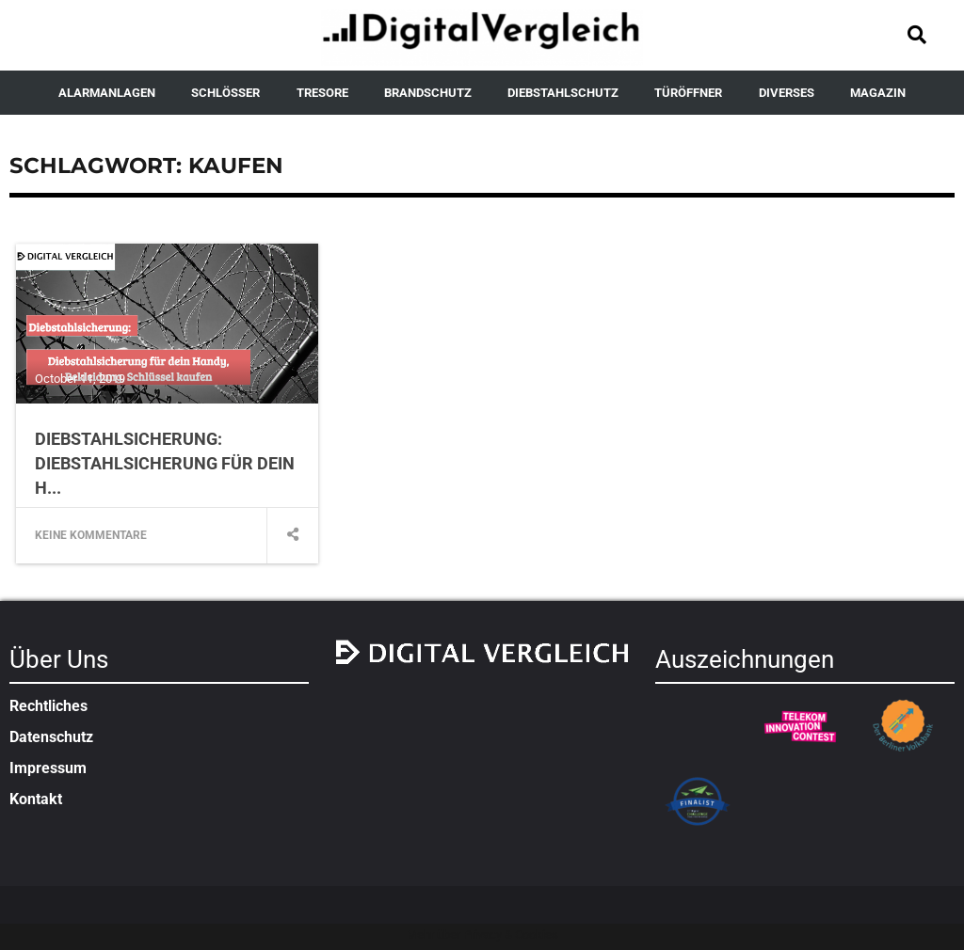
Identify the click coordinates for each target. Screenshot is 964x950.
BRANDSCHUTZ (428, 93)
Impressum (48, 768)
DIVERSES (786, 93)
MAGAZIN (878, 93)
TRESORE (322, 93)
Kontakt (35, 799)
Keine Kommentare (91, 535)
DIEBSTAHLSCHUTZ (563, 93)
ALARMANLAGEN (106, 93)
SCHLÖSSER (225, 93)
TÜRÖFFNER (688, 93)
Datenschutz (51, 737)
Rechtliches (48, 706)
